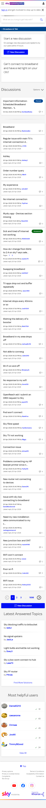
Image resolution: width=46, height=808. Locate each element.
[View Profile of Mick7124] (25, 326)
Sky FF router (11, 671)
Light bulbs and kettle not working (21, 648)
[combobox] (20, 20)
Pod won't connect (12, 412)
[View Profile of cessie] (24, 559)
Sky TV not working (13, 435)
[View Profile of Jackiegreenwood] (9, 530)
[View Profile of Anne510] (25, 384)
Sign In (43, 4)
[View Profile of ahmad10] (25, 451)
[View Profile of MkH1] (24, 175)
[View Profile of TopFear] (25, 203)
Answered (37, 231)
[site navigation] (2, 3)
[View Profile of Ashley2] (25, 160)
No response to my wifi (15, 380)
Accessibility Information (35, 774)
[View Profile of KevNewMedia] (27, 112)
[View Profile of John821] (24, 189)
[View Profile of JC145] (24, 146)
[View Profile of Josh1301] (25, 308)
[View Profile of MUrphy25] (25, 370)
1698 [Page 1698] (31, 597)
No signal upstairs (13, 636)
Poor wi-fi (8, 569)
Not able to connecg (13, 351)
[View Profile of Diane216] (25, 486)
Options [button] (36, 90)
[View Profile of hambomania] (27, 428)
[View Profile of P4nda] (10, 675)
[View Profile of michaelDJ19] (26, 344)
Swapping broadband (14, 269)
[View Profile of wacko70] (25, 259)
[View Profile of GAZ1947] (25, 273)
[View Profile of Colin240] (25, 573)
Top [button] (24, 766)
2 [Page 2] (16, 597)
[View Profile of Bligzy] (24, 439)
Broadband (8, 127)
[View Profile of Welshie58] (26, 239)
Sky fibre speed (11, 423)
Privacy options (7, 771)
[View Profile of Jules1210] (25, 356)
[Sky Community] (15, 4)
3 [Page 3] (21, 597)
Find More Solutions (23, 682)
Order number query (13, 170)
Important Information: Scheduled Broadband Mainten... (15, 104)
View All (23, 753)
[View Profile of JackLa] (10, 639)
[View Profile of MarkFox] (25, 416)
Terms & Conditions (37, 771)
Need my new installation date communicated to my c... (16, 520)
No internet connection (15, 199)
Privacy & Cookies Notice (10, 774)
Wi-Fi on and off (11, 366)
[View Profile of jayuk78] (25, 402)
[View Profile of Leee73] (10, 663)
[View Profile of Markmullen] (26, 131)
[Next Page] (39, 597)
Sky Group (5, 778)
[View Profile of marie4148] (26, 544)
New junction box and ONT (17, 540)
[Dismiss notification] (43, 10)
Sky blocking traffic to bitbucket (20, 624)
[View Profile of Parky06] (25, 469)
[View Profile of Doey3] (10, 651)
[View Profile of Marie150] (24, 221)
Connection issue (12, 447)
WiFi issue (8, 580)
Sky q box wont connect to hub (20, 659)
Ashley (6, 156)
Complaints (6, 776)
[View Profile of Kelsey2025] (26, 585)
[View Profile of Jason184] (25, 291)
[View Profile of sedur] (9, 628)
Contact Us (40, 776)
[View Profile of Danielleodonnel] (9, 507)
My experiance (10, 184)
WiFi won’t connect (13, 554)
